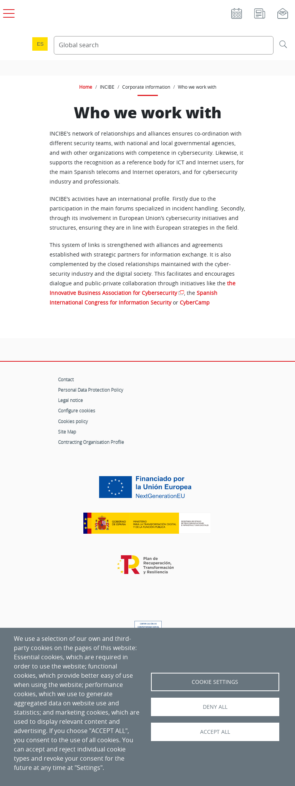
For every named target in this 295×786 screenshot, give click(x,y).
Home (85, 87)
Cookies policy (73, 421)
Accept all (215, 731)
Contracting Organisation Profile (91, 442)
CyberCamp (195, 302)
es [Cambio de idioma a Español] (40, 44)
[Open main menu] (7, 11)
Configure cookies (76, 410)
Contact (66, 379)
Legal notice (70, 400)
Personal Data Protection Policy (90, 390)
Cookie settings (215, 681)
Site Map (67, 432)
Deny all (215, 706)
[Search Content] (163, 45)
